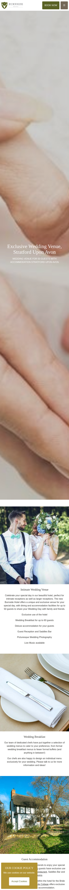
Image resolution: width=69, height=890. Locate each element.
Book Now (50, 5)
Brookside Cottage (39, 884)
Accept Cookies (19, 881)
